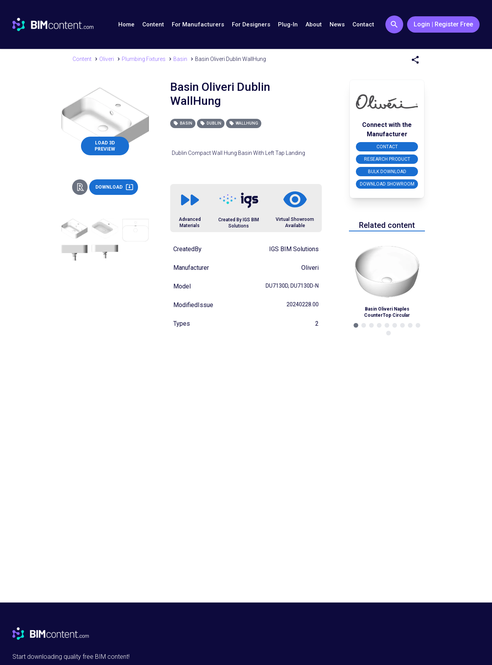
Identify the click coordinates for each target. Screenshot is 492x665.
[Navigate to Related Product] (387, 278)
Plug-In (288, 24)
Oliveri (310, 267)
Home (126, 24)
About (314, 24)
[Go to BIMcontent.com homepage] (52, 24)
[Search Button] (394, 24)
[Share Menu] (415, 59)
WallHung (243, 123)
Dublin (210, 123)
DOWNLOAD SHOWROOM (387, 184)
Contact (363, 24)
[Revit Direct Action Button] (80, 187)
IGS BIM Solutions (294, 249)
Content (153, 24)
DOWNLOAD (114, 187)
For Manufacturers (198, 24)
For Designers (251, 24)
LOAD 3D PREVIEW (105, 146)
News (337, 24)
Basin (182, 123)
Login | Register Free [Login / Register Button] (443, 24)
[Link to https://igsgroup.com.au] (238, 200)
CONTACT (387, 146)
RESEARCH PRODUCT (387, 159)
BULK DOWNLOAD (387, 171)
